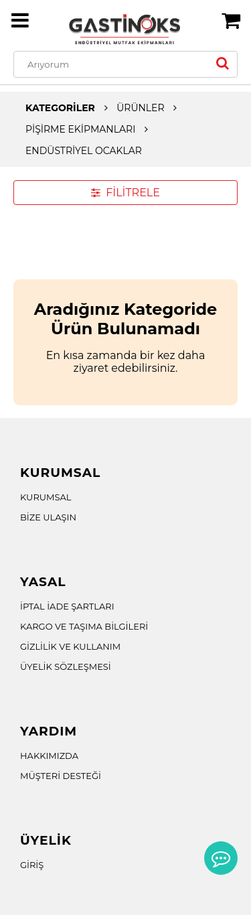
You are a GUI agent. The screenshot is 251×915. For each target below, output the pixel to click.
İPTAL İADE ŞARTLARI (67, 606)
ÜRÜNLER (140, 108)
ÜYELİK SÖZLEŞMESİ (65, 666)
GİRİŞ (32, 864)
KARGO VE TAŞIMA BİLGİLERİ (84, 626)
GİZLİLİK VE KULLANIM (70, 646)
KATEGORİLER (60, 108)
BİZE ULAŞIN (48, 517)
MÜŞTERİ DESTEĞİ (60, 775)
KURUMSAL (46, 497)
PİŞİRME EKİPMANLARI (80, 129)
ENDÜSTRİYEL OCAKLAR (83, 151)
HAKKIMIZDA (49, 755)
